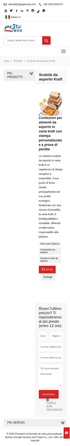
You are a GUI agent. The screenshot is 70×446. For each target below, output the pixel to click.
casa (6, 60)
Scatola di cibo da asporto (49, 259)
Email (47, 269)
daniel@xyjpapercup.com (22, 4)
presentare (49, 394)
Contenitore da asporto (47, 251)
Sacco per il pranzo (50, 243)
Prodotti (18, 60)
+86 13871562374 (53, 4)
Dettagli (47, 276)
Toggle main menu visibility (63, 50)
